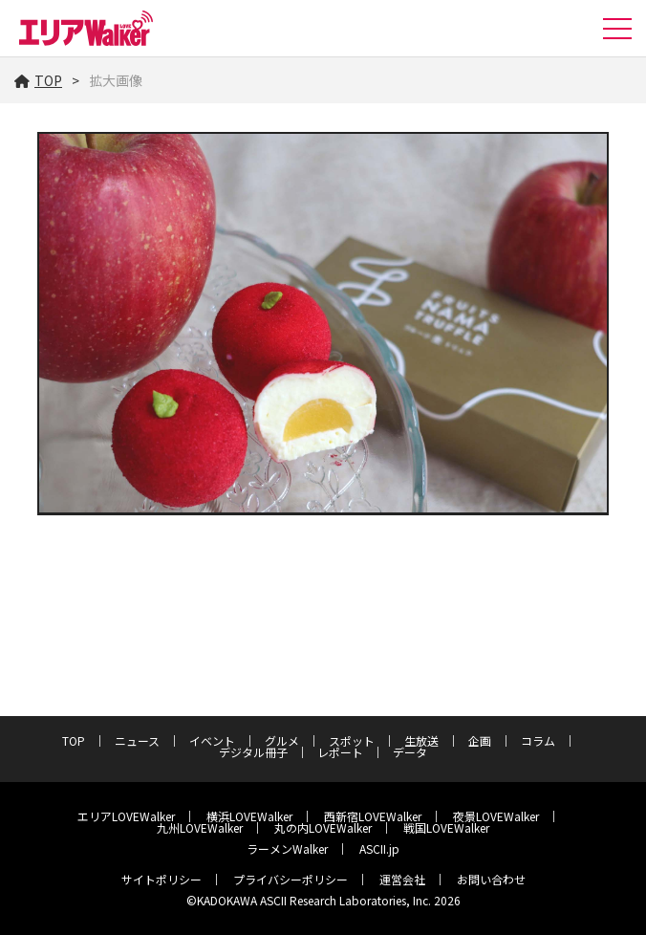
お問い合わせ (491, 879)
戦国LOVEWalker (446, 827)
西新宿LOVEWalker (372, 816)
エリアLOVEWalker (126, 816)
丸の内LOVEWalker (323, 827)
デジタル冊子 (253, 752)
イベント (212, 740)
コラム (538, 740)
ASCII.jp (379, 848)
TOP (38, 80)
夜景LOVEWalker (496, 816)
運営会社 (402, 879)
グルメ (282, 740)
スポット (352, 740)
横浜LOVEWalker (249, 816)
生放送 (421, 740)
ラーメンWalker (287, 848)
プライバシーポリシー (290, 879)
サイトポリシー (161, 879)
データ (410, 752)
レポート (340, 752)
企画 (479, 740)
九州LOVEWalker (200, 827)
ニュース (137, 740)
